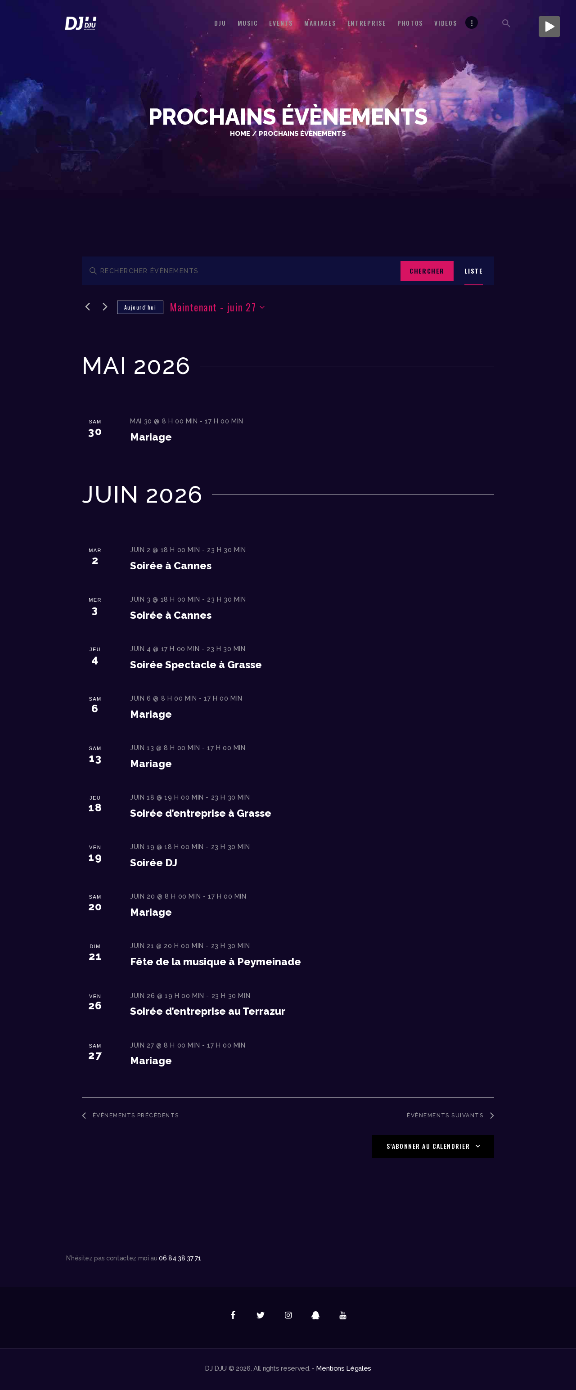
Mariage (151, 435)
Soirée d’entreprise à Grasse (200, 812)
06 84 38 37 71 (180, 1260)
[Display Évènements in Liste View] (473, 271)
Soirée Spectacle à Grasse (196, 664)
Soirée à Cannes (171, 564)
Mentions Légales (343, 1370)
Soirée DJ (153, 862)
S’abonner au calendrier (428, 1147)
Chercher (427, 270)
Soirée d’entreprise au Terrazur (207, 1010)
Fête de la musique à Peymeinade (215, 961)
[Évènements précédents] (87, 306)
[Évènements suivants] (104, 306)
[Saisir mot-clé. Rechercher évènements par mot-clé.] (241, 271)
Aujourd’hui (140, 306)
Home (240, 133)
